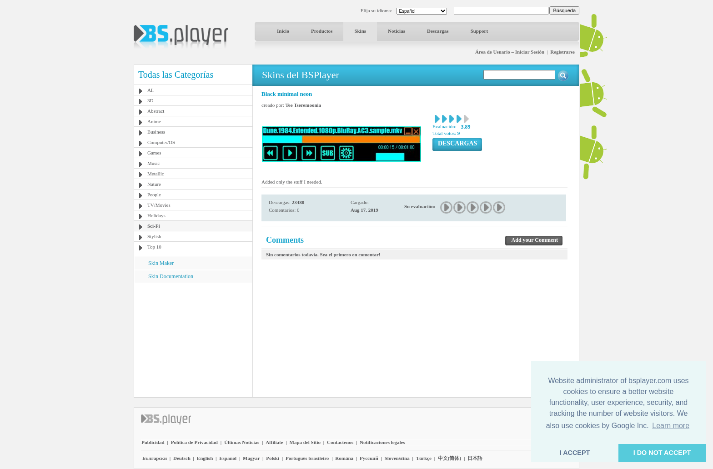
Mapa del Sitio (305, 442)
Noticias (396, 31)
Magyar (251, 458)
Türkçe (424, 458)
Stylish (154, 236)
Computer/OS (161, 142)
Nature (154, 184)
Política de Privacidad (194, 442)
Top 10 (154, 246)
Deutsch (182, 458)
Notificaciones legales (382, 442)
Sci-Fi (153, 226)
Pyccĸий (369, 458)
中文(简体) (449, 458)
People (154, 194)
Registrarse (562, 52)
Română (344, 458)
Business (156, 132)
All (150, 90)
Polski (272, 458)
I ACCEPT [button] (575, 452)
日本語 (474, 458)
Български (154, 458)
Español (227, 458)
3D (150, 100)
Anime (154, 121)
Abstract (155, 111)
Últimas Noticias (241, 442)
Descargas (438, 31)
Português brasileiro (307, 458)
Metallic (155, 173)
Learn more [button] (670, 425)
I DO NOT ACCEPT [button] (662, 452)
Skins (360, 31)
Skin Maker (161, 263)
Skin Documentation (170, 276)
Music (153, 163)
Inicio (283, 31)
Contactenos (340, 442)
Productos (321, 31)
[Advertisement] (193, 339)
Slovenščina (397, 458)
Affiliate (274, 442)
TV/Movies (159, 205)
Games (154, 152)
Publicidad (153, 442)
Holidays (156, 215)
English (205, 458)
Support (479, 31)
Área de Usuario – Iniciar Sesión (509, 52)
